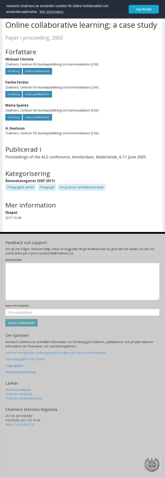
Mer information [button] (51, 12)
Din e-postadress (17, 305)
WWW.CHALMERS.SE (19, 424)
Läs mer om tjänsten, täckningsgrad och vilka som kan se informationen (55, 353)
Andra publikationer (37, 71)
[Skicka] (21, 322)
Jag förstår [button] (144, 9)
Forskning (14, 71)
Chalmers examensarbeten (24, 398)
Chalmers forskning (18, 394)
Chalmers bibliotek (18, 390)
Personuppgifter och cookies (25, 359)
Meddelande (13, 259)
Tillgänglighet (14, 366)
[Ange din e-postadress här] (82, 312)
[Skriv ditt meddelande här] (82, 281)
